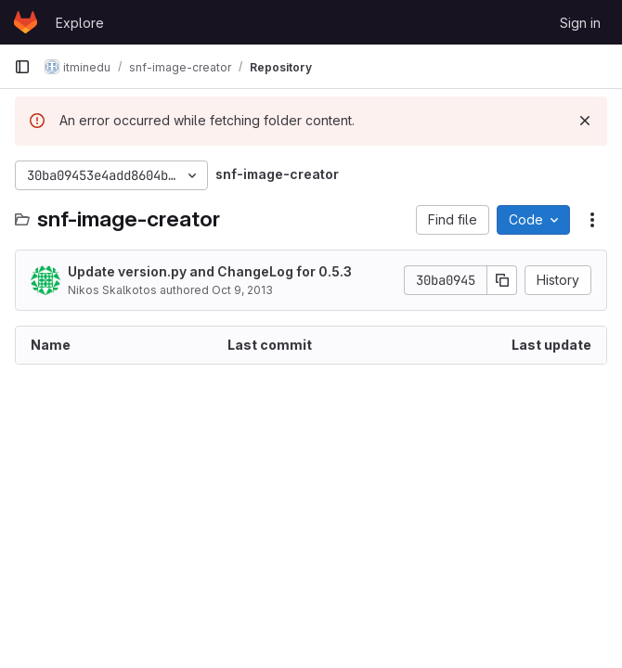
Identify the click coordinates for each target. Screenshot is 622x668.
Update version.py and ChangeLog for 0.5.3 (210, 271)
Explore (80, 23)
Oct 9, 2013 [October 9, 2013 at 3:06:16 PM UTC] (242, 290)
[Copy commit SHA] (502, 280)
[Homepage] (25, 22)
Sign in (580, 23)
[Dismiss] (585, 120)
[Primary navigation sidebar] (22, 67)
